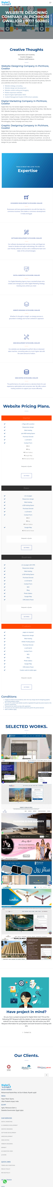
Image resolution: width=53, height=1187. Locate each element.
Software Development (8, 1132)
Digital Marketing (6, 1121)
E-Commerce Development (9, 1125)
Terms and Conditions (8, 1165)
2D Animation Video (7, 1151)
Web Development (7, 1136)
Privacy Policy (5, 1169)
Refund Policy (5, 1172)
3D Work (3, 1155)
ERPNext (3, 1147)
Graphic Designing (7, 1129)
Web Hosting (5, 1140)
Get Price (26, 475)
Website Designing (7, 1143)
